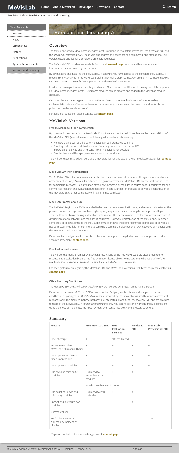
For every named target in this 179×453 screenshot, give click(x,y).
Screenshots (20, 45)
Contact (119, 7)
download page (114, 64)
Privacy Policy (84, 449)
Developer (86, 7)
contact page (105, 113)
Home (45, 7)
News (16, 39)
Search (171, 7)
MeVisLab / (14, 15)
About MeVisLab (64, 7)
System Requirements (25, 64)
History (17, 51)
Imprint (69, 449)
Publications (20, 58)
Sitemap (137, 449)
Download (103, 7)
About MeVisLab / (31, 15)
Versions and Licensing (56, 15)
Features (18, 33)
